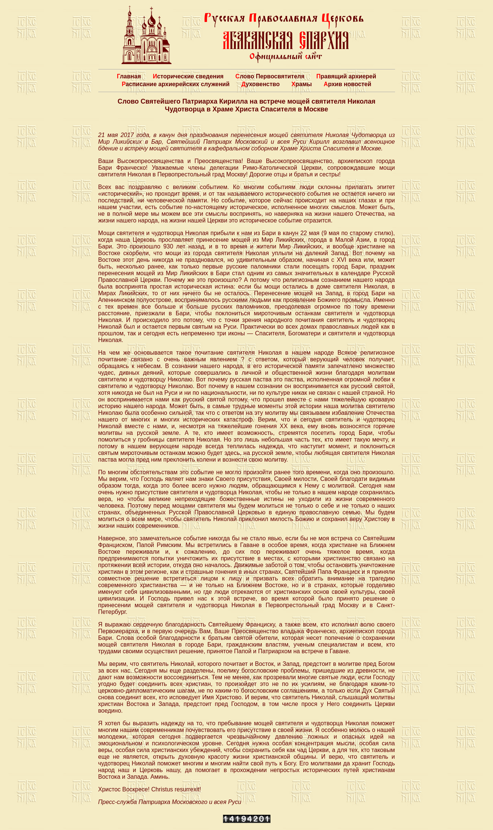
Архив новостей (347, 84)
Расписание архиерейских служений (176, 84)
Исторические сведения (188, 76)
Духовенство (260, 84)
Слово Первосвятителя (270, 76)
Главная (129, 76)
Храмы (302, 84)
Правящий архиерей (346, 76)
